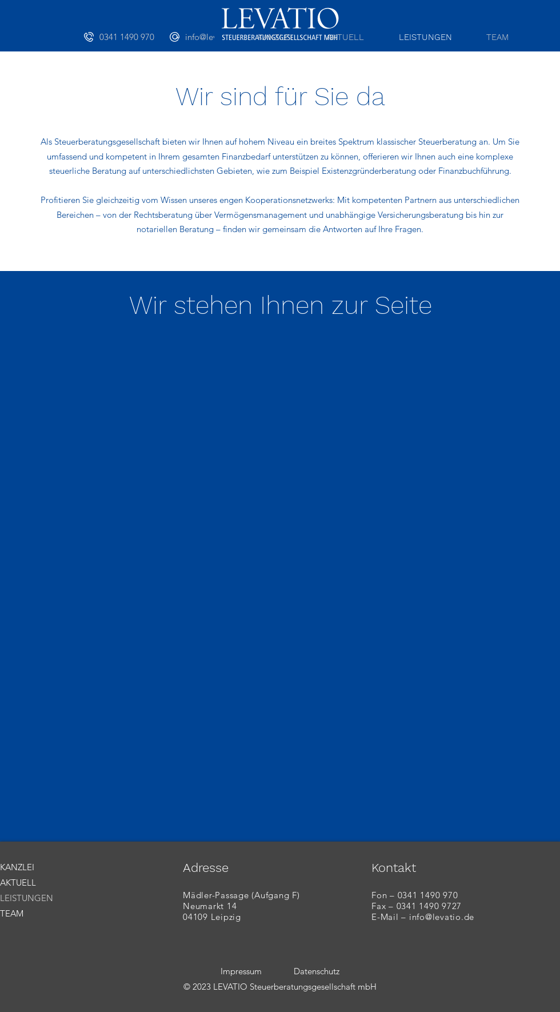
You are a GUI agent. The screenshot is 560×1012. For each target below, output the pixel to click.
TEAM (11, 913)
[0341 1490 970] (127, 36)
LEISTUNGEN (26, 898)
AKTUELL (18, 882)
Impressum (241, 971)
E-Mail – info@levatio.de (422, 916)
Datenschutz (316, 971)
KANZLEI (17, 867)
